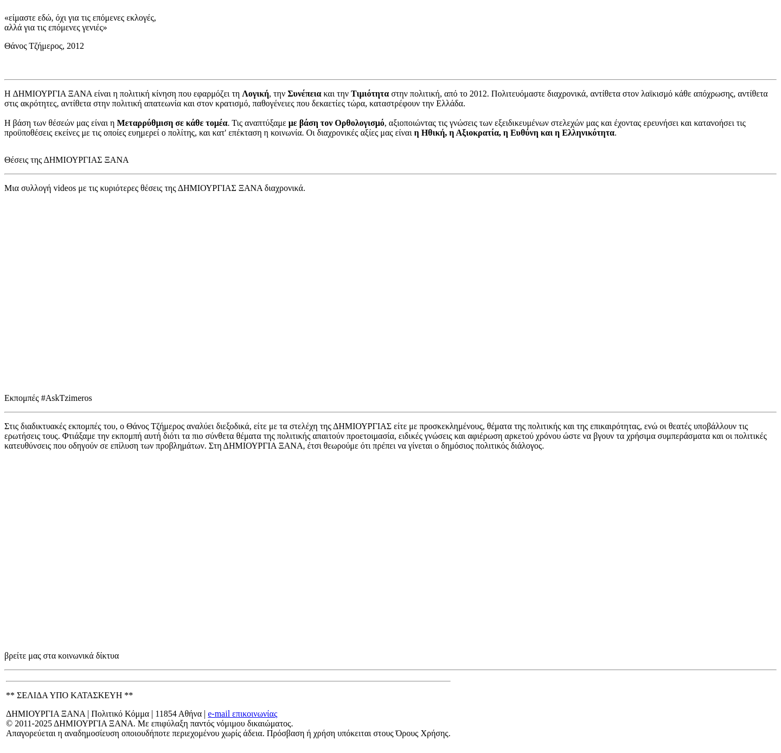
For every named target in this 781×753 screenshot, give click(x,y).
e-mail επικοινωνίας (242, 713)
